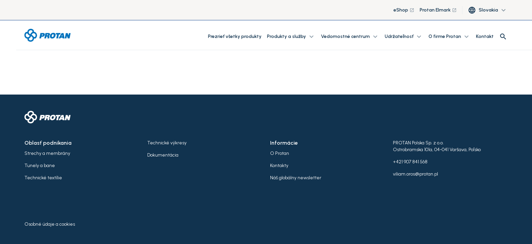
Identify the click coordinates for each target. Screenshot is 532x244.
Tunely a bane (39, 165)
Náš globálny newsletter (295, 178)
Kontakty (279, 165)
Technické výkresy (167, 143)
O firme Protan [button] (450, 37)
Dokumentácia (162, 155)
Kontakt (485, 36)
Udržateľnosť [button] (404, 37)
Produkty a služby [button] (291, 37)
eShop (404, 10)
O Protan (279, 153)
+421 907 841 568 (410, 162)
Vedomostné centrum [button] (350, 37)
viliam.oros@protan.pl (415, 174)
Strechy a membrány (47, 153)
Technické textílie (43, 178)
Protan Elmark (438, 10)
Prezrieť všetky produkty (235, 36)
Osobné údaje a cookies (49, 224)
